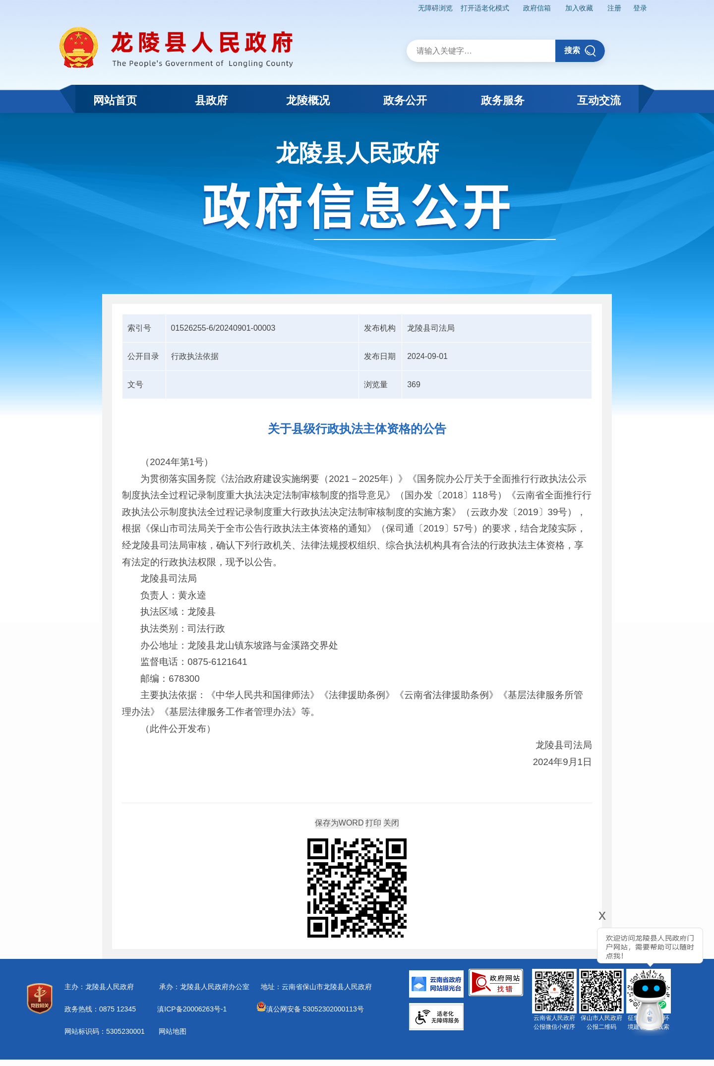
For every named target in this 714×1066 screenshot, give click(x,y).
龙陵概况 (308, 100)
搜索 (580, 51)
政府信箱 (537, 8)
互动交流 (599, 100)
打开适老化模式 (485, 8)
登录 (640, 8)
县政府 (211, 100)
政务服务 (503, 100)
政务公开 (405, 100)
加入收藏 (579, 8)
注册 (614, 8)
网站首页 (115, 100)
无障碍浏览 (435, 8)
